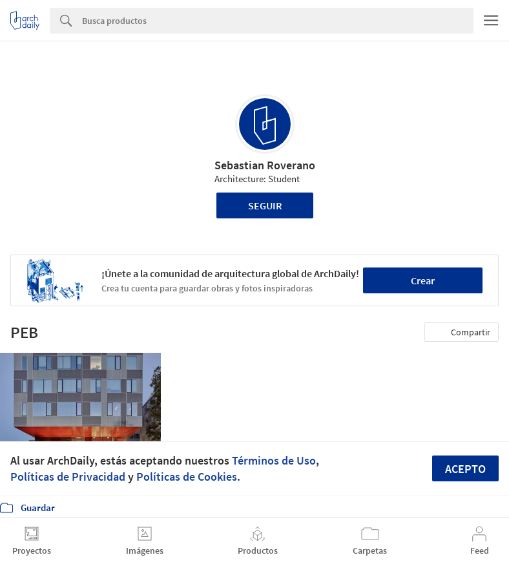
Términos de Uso (274, 460)
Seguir (265, 205)
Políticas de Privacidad (67, 476)
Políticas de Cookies (186, 476)
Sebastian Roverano (264, 165)
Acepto (465, 468)
